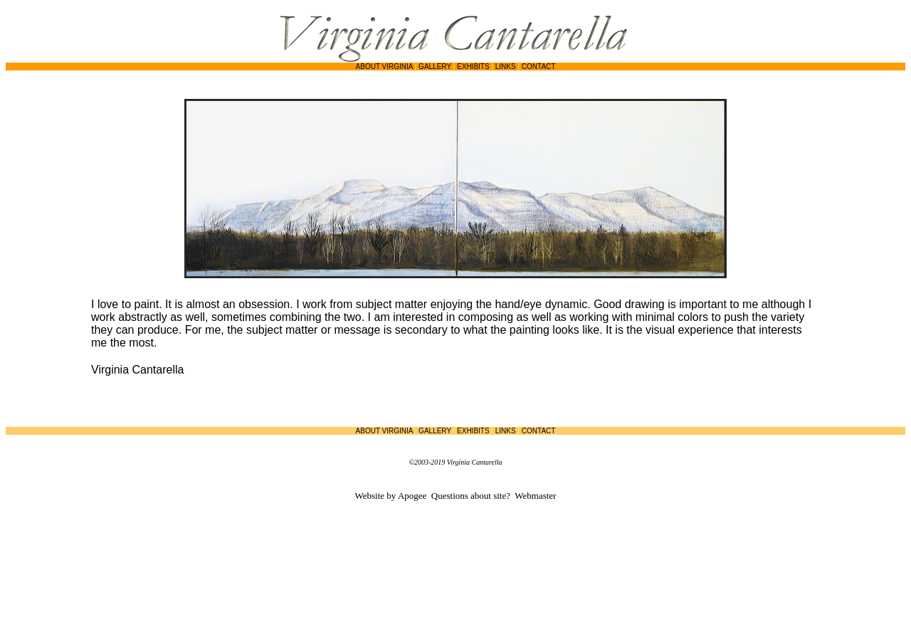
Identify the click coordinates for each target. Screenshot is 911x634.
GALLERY (434, 66)
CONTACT (539, 66)
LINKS (505, 66)
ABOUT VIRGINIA (384, 66)
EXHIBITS (473, 66)
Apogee (412, 495)
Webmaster (535, 495)
